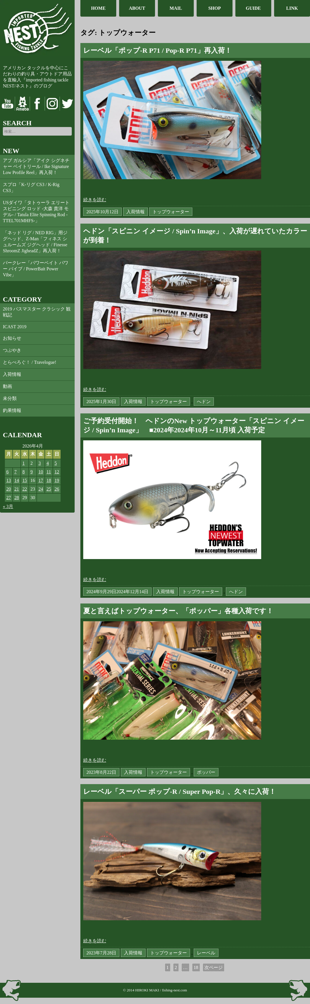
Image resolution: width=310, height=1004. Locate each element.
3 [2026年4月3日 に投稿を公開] (39, 463)
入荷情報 (12, 374)
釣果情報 (12, 410)
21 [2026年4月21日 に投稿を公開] (16, 489)
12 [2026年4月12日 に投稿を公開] (57, 471)
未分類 (10, 398)
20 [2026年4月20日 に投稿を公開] (8, 489)
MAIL (176, 8)
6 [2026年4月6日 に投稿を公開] (7, 471)
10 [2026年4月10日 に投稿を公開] (40, 471)
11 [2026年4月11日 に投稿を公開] (48, 471)
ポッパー (206, 772)
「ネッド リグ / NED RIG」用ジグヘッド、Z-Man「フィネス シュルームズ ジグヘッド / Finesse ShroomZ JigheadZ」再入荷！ (35, 241)
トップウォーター (170, 211)
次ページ (213, 967)
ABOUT (137, 8)
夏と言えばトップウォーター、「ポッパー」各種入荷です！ (178, 611)
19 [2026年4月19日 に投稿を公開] (57, 480)
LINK (292, 8)
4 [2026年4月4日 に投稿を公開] (47, 463)
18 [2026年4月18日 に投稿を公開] (48, 480)
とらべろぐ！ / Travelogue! (29, 362)
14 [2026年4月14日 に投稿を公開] (16, 480)
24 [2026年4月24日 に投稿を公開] (40, 489)
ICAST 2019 (14, 326)
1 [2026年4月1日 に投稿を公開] (23, 463)
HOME (98, 8)
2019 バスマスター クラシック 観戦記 (37, 311)
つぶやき (12, 350)
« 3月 (8, 506)
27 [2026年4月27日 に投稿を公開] (8, 497)
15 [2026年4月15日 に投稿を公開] (24, 480)
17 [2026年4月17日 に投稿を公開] (40, 480)
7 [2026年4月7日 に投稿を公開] (15, 471)
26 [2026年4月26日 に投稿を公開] (57, 489)
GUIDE (253, 8)
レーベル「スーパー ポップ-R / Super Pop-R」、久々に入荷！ (179, 791)
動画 (7, 386)
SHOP (214, 8)
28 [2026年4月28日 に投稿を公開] (16, 497)
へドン (204, 401)
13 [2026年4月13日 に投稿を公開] (8, 480)
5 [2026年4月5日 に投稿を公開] (56, 463)
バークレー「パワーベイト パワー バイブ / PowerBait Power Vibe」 (35, 268)
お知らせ (12, 338)
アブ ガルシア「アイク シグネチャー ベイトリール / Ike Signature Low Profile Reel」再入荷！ (36, 166)
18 (195, 968)
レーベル (206, 952)
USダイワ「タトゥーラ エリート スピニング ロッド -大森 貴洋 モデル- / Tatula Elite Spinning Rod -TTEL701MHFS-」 (36, 211)
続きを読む (94, 199)
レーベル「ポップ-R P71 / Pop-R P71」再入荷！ (157, 50)
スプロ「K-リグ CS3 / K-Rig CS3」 (31, 187)
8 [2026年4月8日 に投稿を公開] (23, 471)
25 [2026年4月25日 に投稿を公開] (48, 489)
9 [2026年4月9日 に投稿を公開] (31, 471)
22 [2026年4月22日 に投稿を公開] (24, 489)
